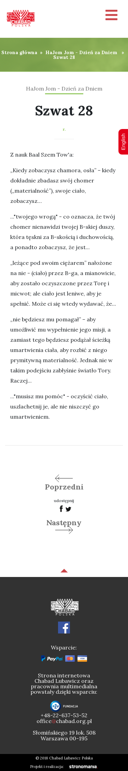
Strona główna (19, 52)
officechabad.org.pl (64, 721)
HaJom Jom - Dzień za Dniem (81, 52)
